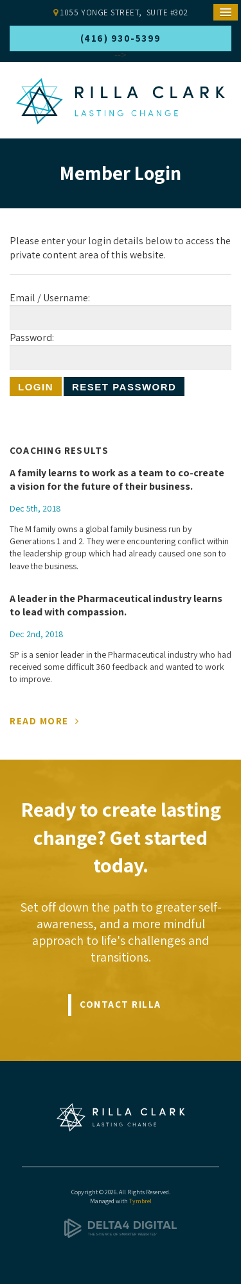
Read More (39, 721)
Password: (32, 337)
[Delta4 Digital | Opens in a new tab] (120, 1235)
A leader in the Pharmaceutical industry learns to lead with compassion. (116, 605)
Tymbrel (140, 1201)
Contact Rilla (120, 1004)
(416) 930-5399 (120, 38)
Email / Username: (50, 297)
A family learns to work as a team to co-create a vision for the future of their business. (117, 480)
